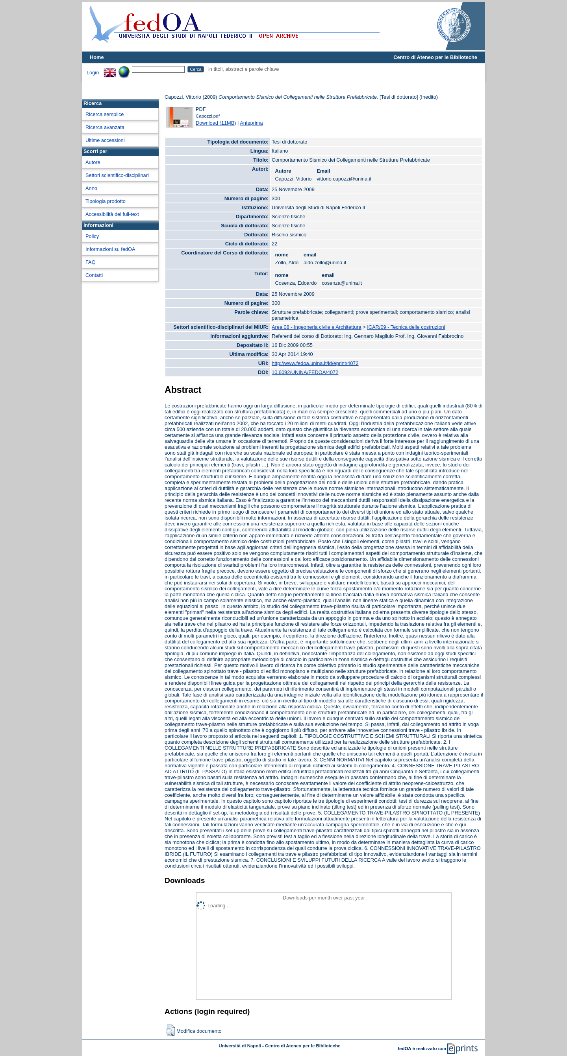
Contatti (94, 275)
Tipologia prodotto (105, 201)
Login (93, 73)
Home (97, 57)
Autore (92, 162)
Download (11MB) (216, 123)
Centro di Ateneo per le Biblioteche (435, 57)
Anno (91, 188)
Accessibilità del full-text (112, 214)
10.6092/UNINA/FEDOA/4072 (305, 372)
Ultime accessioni (105, 140)
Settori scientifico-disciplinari (117, 175)
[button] (170, 1030)
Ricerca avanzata (104, 127)
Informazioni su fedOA (110, 249)
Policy (92, 236)
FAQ (90, 262)
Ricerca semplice (104, 114)
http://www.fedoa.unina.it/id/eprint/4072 (315, 363)
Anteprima (251, 123)
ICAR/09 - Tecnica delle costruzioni (406, 327)
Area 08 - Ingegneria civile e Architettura (316, 327)
